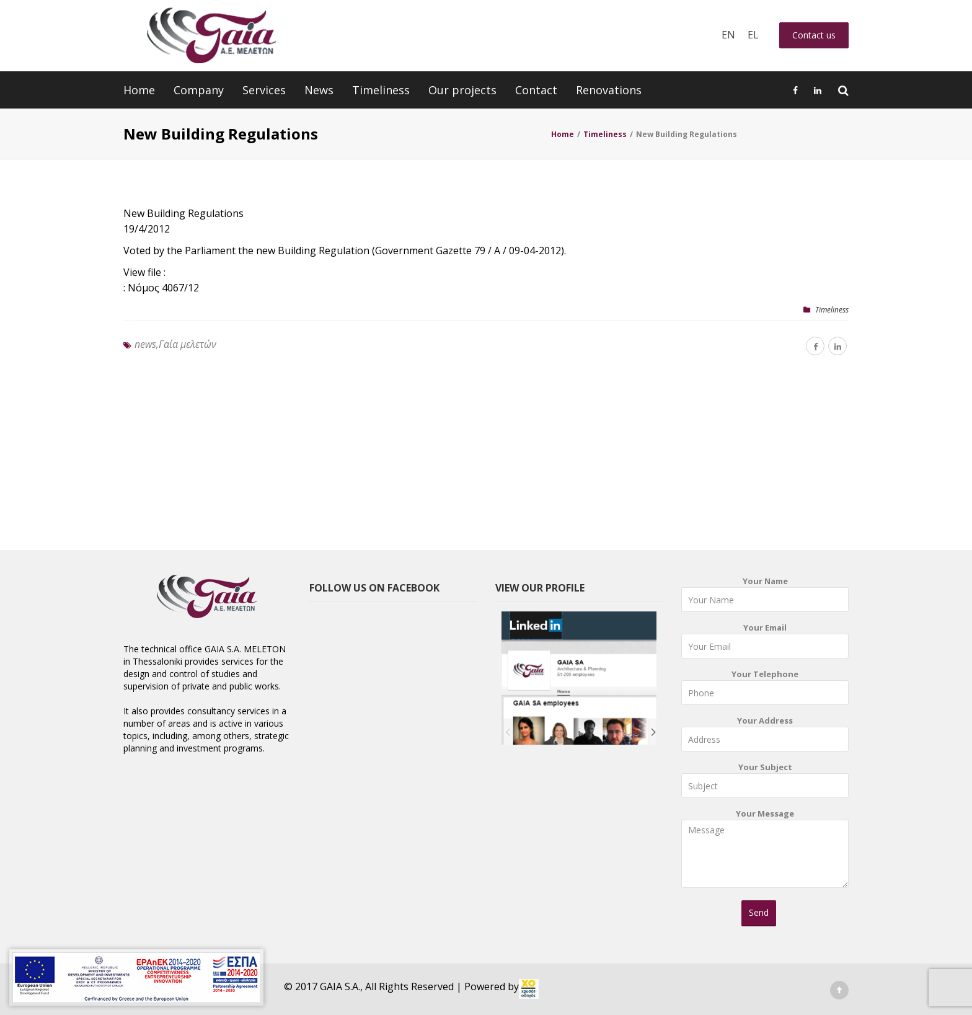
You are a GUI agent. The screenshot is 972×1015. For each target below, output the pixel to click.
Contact (536, 89)
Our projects (462, 89)
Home (139, 89)
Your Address (765, 736)
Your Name (765, 596)
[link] (529, 989)
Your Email (765, 643)
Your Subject (765, 782)
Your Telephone (765, 689)
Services (264, 89)
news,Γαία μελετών (175, 344)
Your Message (765, 852)
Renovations (609, 89)
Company (199, 89)
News (319, 89)
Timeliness (381, 89)
